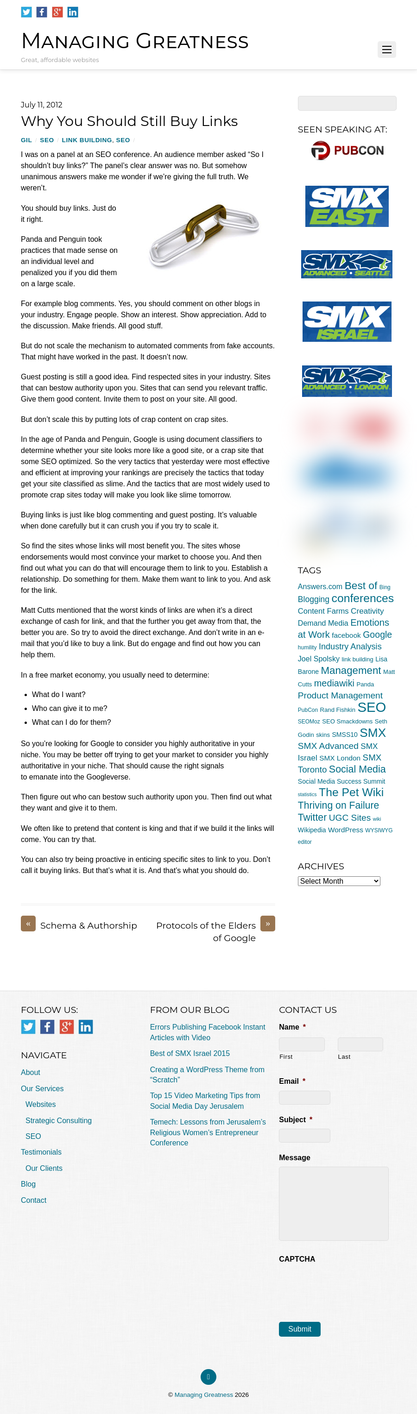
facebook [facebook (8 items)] (346, 635)
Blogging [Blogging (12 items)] (313, 599)
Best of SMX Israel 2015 (190, 1053)
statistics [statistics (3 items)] (307, 794)
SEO (47, 140)
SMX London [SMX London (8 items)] (339, 758)
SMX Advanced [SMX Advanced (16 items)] (328, 746)
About (30, 1072)
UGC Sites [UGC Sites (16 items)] (350, 818)
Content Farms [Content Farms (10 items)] (323, 611)
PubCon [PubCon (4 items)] (308, 710)
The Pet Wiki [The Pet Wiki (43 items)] (351, 792)
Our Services (42, 1089)
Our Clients (44, 1168)
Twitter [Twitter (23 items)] (312, 817)
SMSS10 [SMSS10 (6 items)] (344, 734)
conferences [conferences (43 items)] (363, 598)
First (286, 1056)
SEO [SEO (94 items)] (371, 707)
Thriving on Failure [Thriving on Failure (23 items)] (338, 805)
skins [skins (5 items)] (323, 734)
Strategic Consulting (58, 1121)
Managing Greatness (204, 1394)
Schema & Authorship (79, 925)
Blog (28, 1184)
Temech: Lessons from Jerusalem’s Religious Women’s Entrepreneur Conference (208, 1132)
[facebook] (41, 12)
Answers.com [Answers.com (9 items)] (320, 586)
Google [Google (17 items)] (377, 634)
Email (292, 1081)
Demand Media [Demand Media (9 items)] (323, 623)
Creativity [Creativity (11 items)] (367, 611)
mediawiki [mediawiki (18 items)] (334, 683)
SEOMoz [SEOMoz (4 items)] (309, 721)
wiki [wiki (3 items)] (377, 819)
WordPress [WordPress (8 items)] (345, 830)
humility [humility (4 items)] (307, 647)
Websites (40, 1104)
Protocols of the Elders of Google (215, 931)
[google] (57, 12)
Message (294, 1158)
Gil (26, 140)
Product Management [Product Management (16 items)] (340, 695)
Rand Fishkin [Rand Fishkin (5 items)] (337, 709)
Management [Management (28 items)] (351, 670)
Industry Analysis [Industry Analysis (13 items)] (350, 646)
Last (344, 1056)
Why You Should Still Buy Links (129, 121)
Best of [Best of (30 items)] (361, 585)
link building (87, 140)
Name (292, 1027)
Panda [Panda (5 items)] (365, 684)
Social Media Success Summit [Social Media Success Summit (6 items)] (341, 781)
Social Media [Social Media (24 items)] (357, 769)
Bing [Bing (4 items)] (385, 587)
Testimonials (41, 1152)
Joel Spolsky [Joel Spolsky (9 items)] (319, 658)
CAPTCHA (297, 1259)
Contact (33, 1200)
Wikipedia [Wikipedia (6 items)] (312, 830)
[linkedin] (72, 12)
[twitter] (26, 12)
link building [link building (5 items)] (357, 659)
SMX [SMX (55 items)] (373, 733)
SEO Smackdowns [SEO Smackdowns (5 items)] (347, 721)
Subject (295, 1120)
